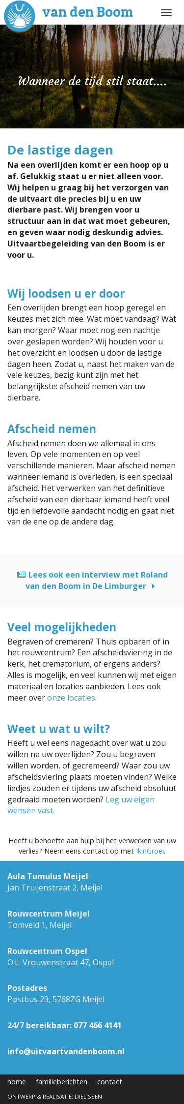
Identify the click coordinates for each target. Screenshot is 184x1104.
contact (109, 1081)
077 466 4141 (98, 1025)
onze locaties (71, 697)
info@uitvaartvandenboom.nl (66, 1051)
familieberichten (61, 1081)
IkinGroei (150, 851)
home (16, 1081)
